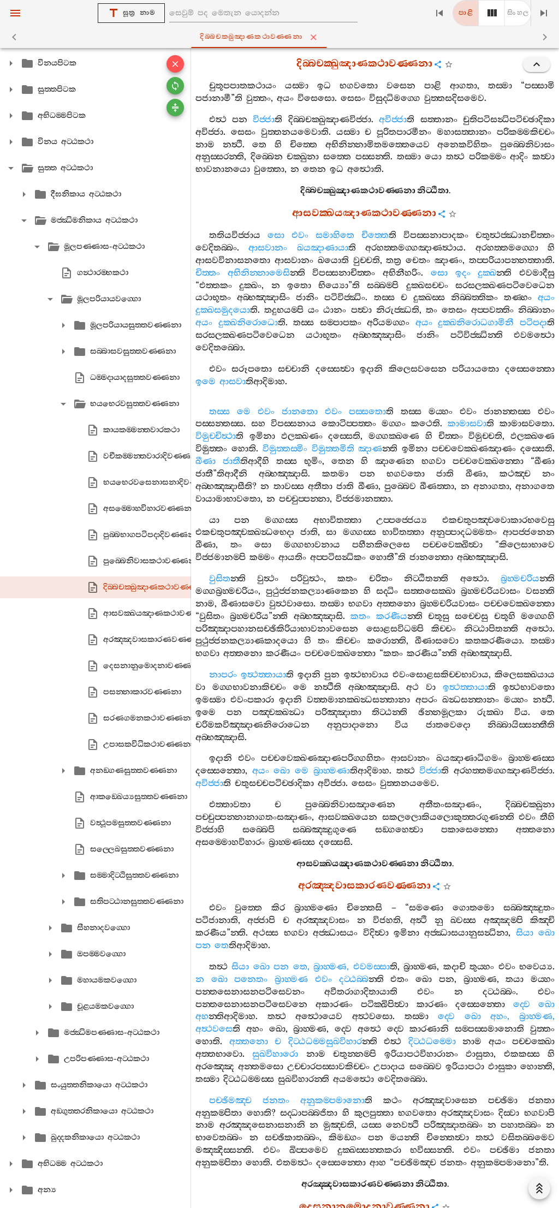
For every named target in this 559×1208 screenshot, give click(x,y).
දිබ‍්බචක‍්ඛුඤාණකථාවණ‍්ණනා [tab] (282, 37)
